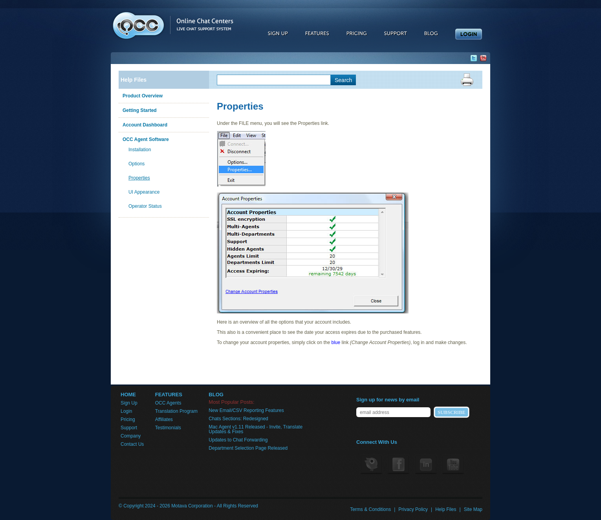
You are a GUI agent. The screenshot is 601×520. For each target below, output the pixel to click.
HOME (128, 394)
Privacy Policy (413, 509)
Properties (139, 178)
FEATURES (168, 394)
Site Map (473, 509)
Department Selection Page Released (248, 448)
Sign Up (129, 403)
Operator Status (145, 206)
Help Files (134, 80)
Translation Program (176, 411)
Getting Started (140, 110)
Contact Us (132, 444)
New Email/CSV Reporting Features (246, 410)
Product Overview (143, 96)
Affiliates (164, 419)
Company (131, 436)
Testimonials (168, 427)
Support (129, 427)
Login (126, 411)
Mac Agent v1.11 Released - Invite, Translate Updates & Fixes (255, 429)
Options (136, 164)
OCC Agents (168, 403)
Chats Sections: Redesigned (238, 418)
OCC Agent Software (146, 139)
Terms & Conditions (370, 509)
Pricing (128, 419)
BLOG (216, 394)
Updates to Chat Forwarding (238, 440)
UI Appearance (143, 192)
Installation (139, 149)
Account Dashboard (145, 125)
